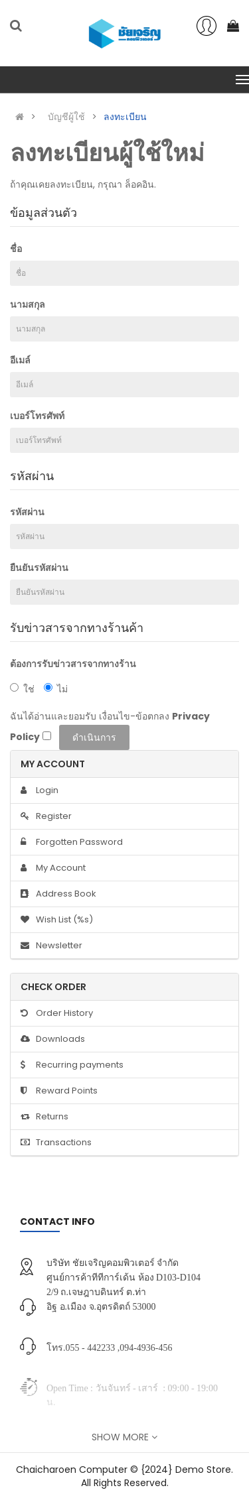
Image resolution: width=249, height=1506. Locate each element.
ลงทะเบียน (125, 116)
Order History (57, 1013)
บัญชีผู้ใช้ (66, 116)
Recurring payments (72, 1064)
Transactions (56, 1142)
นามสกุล (27, 304)
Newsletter (51, 945)
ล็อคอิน (139, 184)
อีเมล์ (20, 360)
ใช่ (22, 689)
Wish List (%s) (57, 919)
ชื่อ (16, 248)
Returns (44, 1116)
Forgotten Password (72, 842)
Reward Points (59, 1090)
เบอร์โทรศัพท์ (37, 415)
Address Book (58, 893)
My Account (53, 867)
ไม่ (56, 689)
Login (39, 790)
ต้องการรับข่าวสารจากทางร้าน (73, 663)
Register (46, 816)
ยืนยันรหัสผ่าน (39, 567)
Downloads (53, 1039)
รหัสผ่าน (27, 512)
